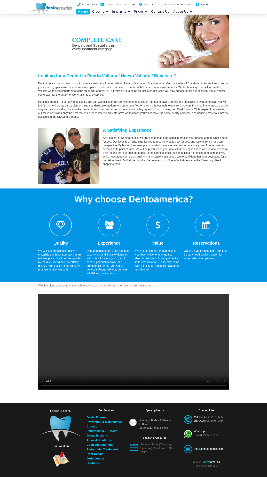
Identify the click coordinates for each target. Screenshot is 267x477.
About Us (182, 11)
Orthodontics (96, 458)
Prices (140, 11)
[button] (42, 156)
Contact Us (160, 11)
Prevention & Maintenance (104, 422)
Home (83, 11)
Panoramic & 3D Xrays (102, 431)
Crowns (100, 11)
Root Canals (95, 454)
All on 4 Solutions (99, 440)
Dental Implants (97, 435)
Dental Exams (96, 417)
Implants (121, 11)
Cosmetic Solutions (100, 444)
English (54, 410)
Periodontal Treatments (103, 449)
